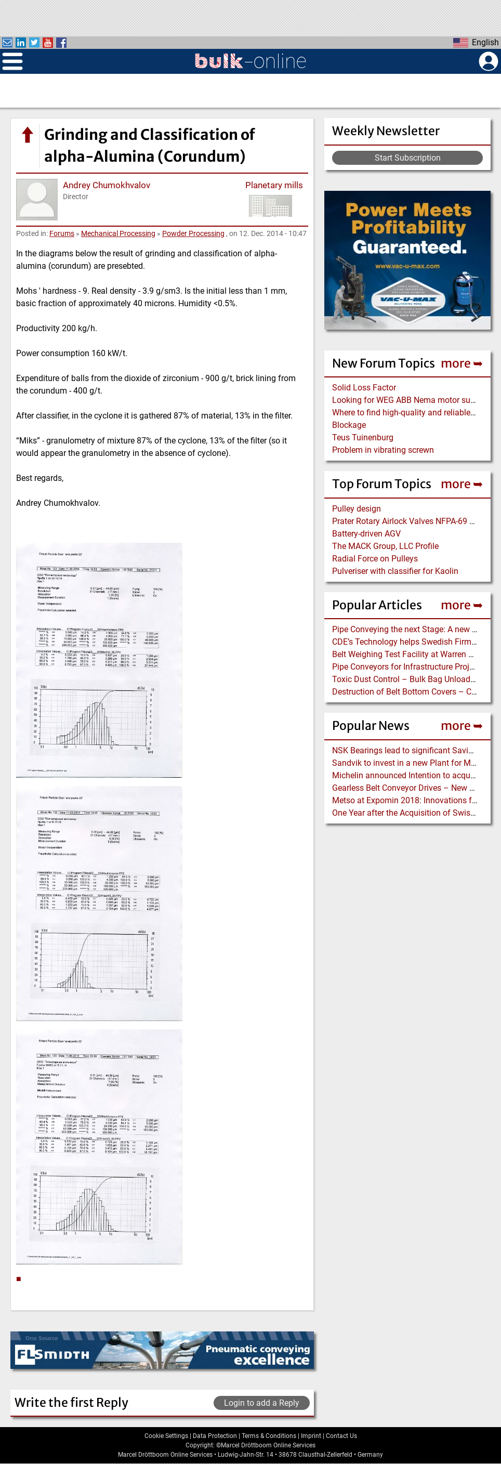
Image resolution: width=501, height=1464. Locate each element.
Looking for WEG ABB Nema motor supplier (411, 400)
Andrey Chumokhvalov (106, 185)
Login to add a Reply (261, 1403)
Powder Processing (193, 233)
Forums (61, 233)
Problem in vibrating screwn (383, 450)
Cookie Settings (166, 1436)
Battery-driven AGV (366, 534)
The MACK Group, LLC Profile (385, 546)
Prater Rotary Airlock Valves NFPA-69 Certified (415, 521)
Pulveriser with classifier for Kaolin (395, 571)
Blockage (349, 425)
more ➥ (462, 363)
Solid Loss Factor (364, 388)
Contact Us (341, 1436)
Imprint (311, 1436)
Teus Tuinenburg (362, 437)
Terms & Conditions (269, 1436)
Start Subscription (408, 158)
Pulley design (356, 509)
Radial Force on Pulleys (375, 559)
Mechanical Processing (118, 233)
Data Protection (215, 1436)
